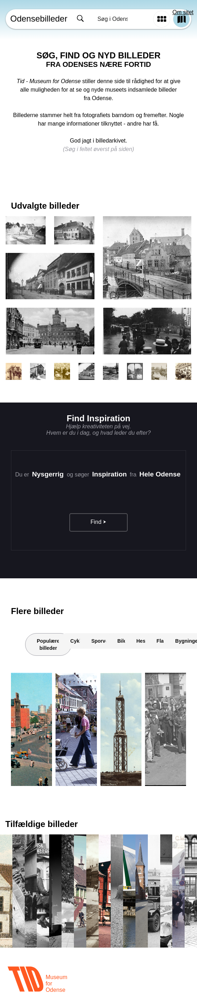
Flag (162, 641)
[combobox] (112, 19)
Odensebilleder (38, 18)
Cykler (78, 641)
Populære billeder (48, 644)
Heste (143, 641)
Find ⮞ (99, 522)
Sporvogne (104, 641)
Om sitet (182, 12)
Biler (122, 641)
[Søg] (80, 19)
